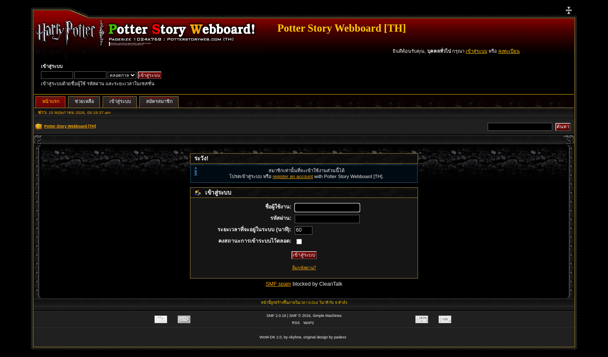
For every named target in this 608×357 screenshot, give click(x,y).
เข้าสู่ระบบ (476, 51)
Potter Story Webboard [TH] (341, 28)
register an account (293, 176)
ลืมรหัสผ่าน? (304, 267)
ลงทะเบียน (509, 51)
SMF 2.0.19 (276, 316)
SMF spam (278, 284)
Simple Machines (327, 316)
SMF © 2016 (300, 316)
